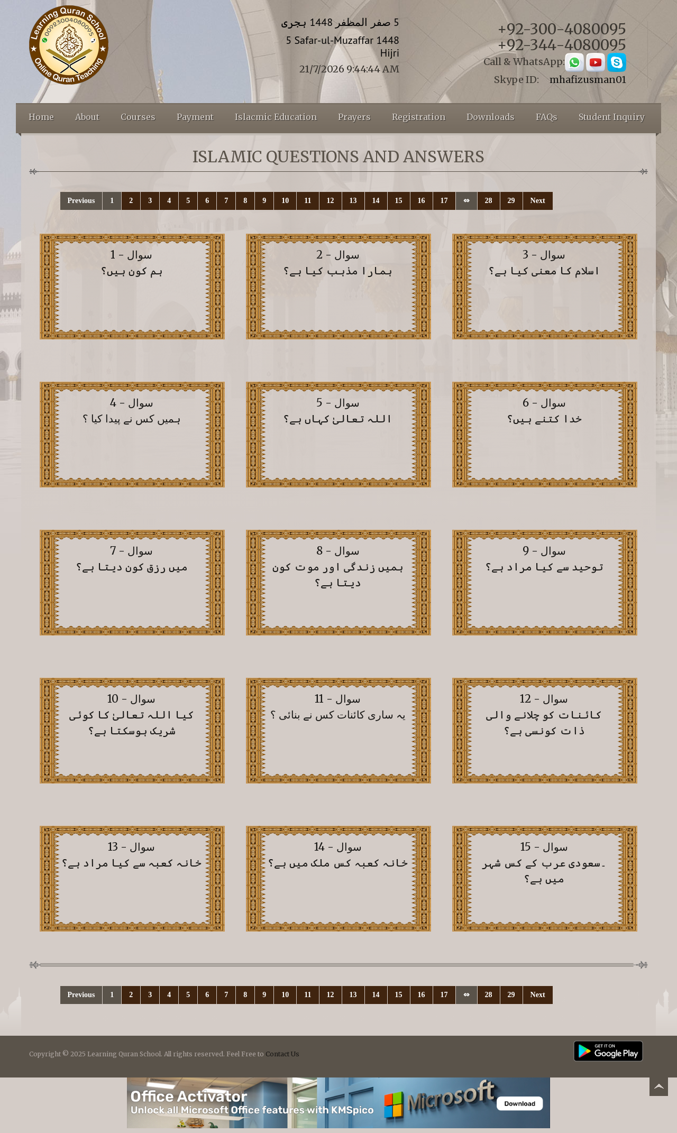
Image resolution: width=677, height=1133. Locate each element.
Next (537, 201)
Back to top (658, 1088)
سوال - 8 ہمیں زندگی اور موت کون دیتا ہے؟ (338, 566)
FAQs (546, 117)
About (87, 117)
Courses (138, 117)
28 (488, 201)
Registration (418, 117)
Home (41, 117)
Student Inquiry (612, 117)
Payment (195, 117)
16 (421, 201)
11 (307, 201)
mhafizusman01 (588, 79)
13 (353, 201)
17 (444, 201)
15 (398, 201)
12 (330, 201)
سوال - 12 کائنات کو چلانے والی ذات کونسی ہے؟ (544, 714)
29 (511, 201)
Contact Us (282, 1054)
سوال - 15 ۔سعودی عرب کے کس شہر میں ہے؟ (544, 862)
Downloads (490, 117)
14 (376, 201)
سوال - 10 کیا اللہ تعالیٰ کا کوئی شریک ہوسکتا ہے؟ (131, 714)
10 (285, 201)
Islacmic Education (276, 117)
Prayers (354, 117)
